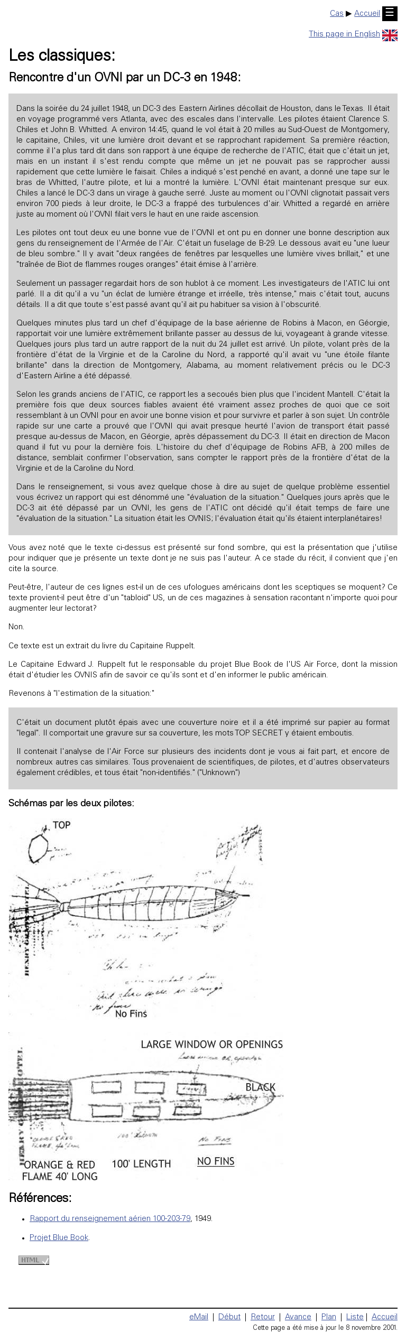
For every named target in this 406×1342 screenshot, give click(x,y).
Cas (337, 14)
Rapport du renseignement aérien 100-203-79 (110, 1219)
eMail (198, 1317)
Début (229, 1317)
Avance (298, 1317)
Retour (263, 1317)
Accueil (367, 14)
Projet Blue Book (59, 1238)
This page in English (353, 35)
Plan (328, 1317)
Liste (355, 1317)
